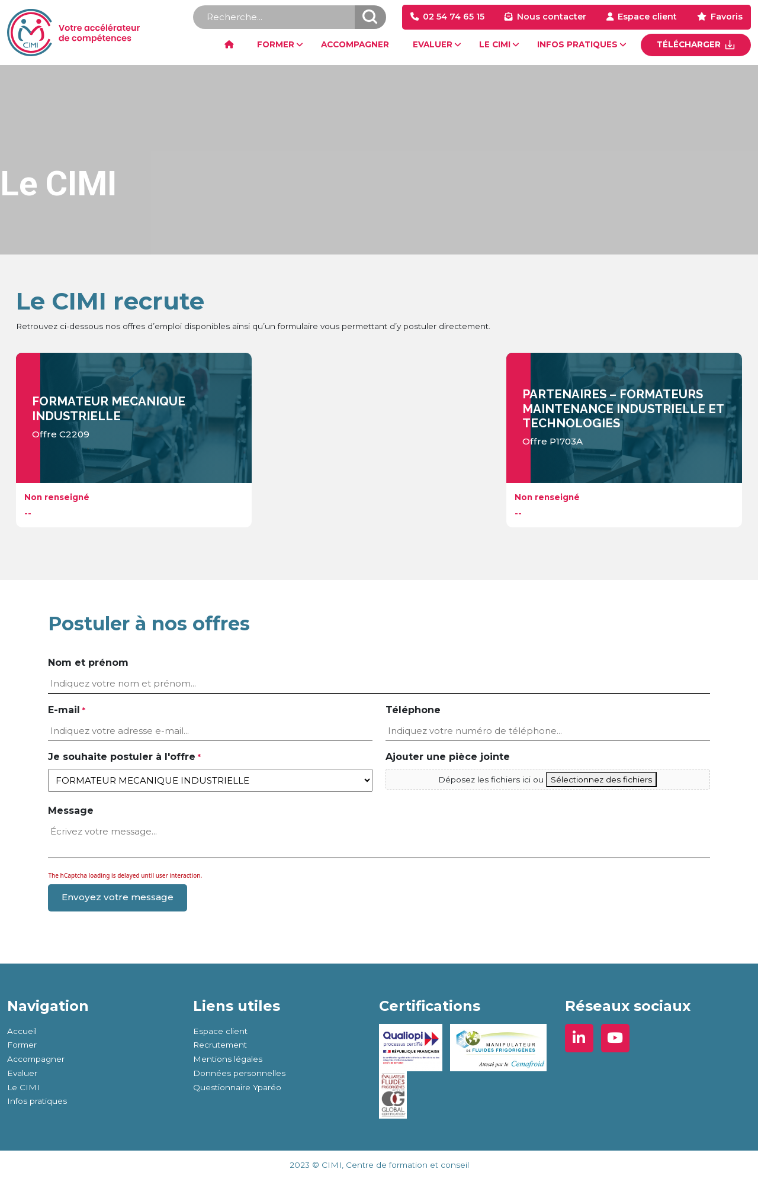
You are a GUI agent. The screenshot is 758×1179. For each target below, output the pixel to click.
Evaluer (22, 1073)
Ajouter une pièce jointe (448, 756)
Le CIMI (23, 1087)
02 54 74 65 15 (453, 16)
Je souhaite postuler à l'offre (124, 757)
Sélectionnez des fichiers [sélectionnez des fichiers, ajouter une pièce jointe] (601, 779)
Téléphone (413, 710)
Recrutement (220, 1044)
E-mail (66, 710)
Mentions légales (227, 1059)
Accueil (22, 1031)
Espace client (647, 16)
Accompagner (36, 1059)
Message (71, 810)
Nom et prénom (88, 662)
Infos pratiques (37, 1101)
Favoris (727, 16)
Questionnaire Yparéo (237, 1087)
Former (22, 1044)
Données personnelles (239, 1073)
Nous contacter (551, 16)
